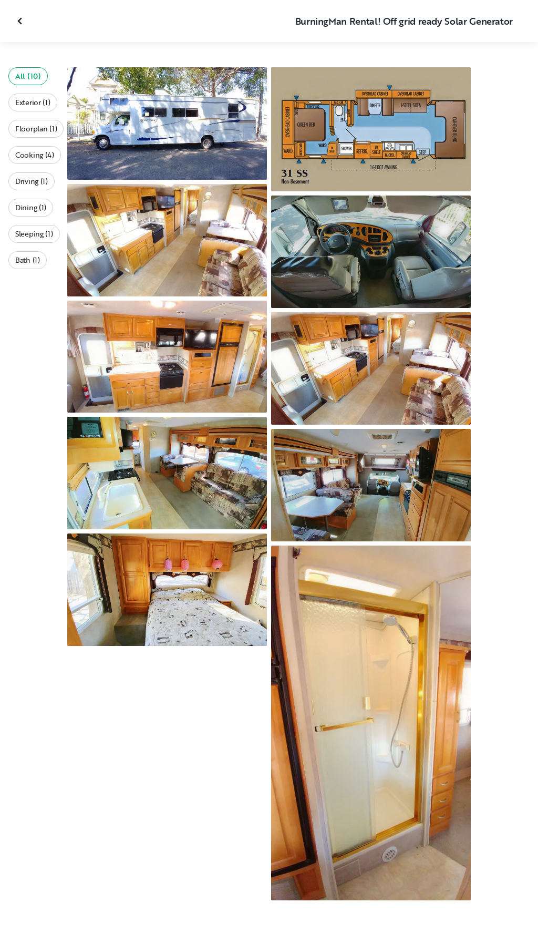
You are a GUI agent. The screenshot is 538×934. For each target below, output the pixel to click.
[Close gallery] (21, 21)
